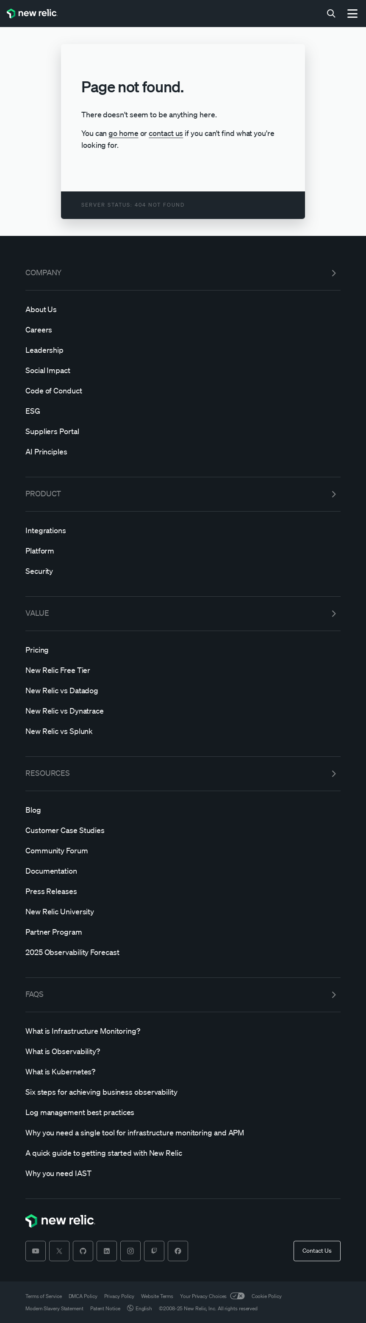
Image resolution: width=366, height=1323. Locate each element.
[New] (183, 670)
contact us (166, 133)
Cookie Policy (267, 1296)
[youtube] (35, 1251)
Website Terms (157, 1296)
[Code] (183, 390)
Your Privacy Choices (212, 1296)
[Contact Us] (317, 1251)
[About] (183, 309)
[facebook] (178, 1251)
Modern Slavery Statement (54, 1308)
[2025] (183, 952)
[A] (183, 1153)
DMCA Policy (83, 1296)
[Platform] (183, 550)
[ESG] (183, 411)
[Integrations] (183, 530)
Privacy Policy (119, 1296)
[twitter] (59, 1251)
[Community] (183, 850)
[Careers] (183, 329)
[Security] (183, 571)
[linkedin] (107, 1251)
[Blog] (183, 810)
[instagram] (130, 1251)
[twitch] (154, 1251)
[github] (83, 1251)
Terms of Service (43, 1296)
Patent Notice (105, 1308)
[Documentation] (183, 871)
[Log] (183, 1112)
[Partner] (183, 932)
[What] (183, 1031)
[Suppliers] (183, 431)
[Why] (183, 1132)
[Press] (183, 891)
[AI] (183, 451)
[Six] (183, 1092)
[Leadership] (183, 350)
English (139, 1308)
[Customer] (183, 830)
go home (123, 133)
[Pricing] (183, 650)
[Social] (183, 370)
